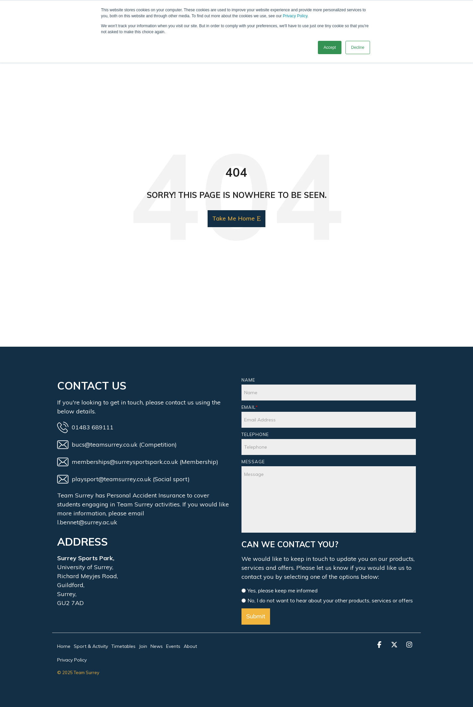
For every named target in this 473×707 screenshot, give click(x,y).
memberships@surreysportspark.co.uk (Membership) (137, 462)
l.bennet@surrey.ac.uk (87, 522)
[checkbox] (328, 596)
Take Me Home (233, 218)
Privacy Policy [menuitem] (72, 660)
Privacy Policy (295, 16)
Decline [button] (357, 47)
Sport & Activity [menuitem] (91, 646)
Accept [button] (330, 47)
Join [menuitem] (143, 646)
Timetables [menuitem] (123, 646)
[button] (380, 645)
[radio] (328, 591)
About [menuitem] (190, 646)
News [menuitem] (156, 646)
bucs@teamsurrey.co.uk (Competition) (117, 444)
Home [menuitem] (63, 646)
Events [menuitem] (173, 646)
